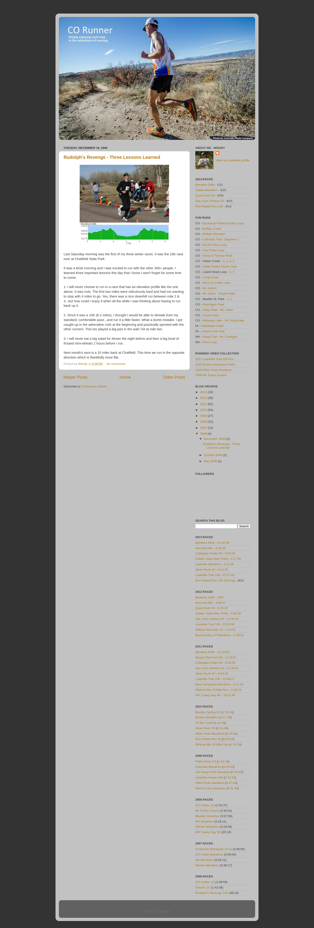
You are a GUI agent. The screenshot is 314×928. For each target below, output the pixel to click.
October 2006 (213, 455)
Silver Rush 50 (205, 569)
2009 (204, 415)
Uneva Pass (211, 315)
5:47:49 (231, 783)
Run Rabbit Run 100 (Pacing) (215, 580)
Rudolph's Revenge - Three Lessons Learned (112, 157)
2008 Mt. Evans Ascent (210, 375)
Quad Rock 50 (205, 195)
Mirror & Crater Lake (216, 282)
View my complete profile (232, 160)
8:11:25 (223, 569)
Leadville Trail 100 (207, 575)
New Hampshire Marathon (213, 684)
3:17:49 (225, 717)
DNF (220, 597)
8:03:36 (230, 553)
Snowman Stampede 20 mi (213, 849)
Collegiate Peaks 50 (208, 553)
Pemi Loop (210, 342)
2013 (204, 392)
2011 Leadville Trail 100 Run (214, 359)
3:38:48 (237, 772)
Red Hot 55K (204, 548)
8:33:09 (230, 662)
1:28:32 (239, 635)
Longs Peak (211, 277)
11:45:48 (223, 542)
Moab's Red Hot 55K (209, 657)
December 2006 (215, 439)
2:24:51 (231, 629)
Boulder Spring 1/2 (208, 712)
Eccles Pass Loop (215, 244)
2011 (204, 404)
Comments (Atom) (94, 386)
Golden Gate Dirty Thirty (211, 558)
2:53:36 (230, 777)
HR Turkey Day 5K (208, 695)
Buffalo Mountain (214, 234)
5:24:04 (231, 733)
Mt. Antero (210, 288)
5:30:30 (236, 613)
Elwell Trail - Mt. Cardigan (220, 336)
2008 (204, 421)
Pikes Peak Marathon (209, 733)
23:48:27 (229, 679)
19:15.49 (229, 695)
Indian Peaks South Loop (220, 266)
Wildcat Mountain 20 (209, 629)
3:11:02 (238, 684)
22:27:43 (229, 575)
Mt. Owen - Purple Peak (219, 293)
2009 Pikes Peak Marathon (213, 370)
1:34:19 (223, 761)
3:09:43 (228, 767)
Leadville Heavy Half (209, 777)
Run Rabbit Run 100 (209, 206)
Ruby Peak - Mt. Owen (218, 310)
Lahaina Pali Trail (213, 331)
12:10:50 (223, 652)
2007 (204, 427)
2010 (204, 410)
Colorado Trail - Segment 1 (221, 239)
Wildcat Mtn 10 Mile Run (211, 744)
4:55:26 (220, 548)
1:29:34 (227, 712)
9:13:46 (222, 728)
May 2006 (211, 461)
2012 (204, 398)
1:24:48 (220, 722)
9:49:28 (228, 739)
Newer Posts (75, 377)
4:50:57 (220, 603)
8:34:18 (223, 673)
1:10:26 (235, 744)
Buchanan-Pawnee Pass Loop (223, 223)
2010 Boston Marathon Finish (215, 364)
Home (125, 377)
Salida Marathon (206, 190)
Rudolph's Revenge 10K (211, 893)
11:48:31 (233, 668)
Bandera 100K (205, 542)
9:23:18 (222, 608)
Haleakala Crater (212, 326)
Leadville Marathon (208, 564)
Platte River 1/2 (205, 761)
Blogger (165, 911)
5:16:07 (231, 657)
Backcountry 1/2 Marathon (213, 635)
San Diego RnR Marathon (212, 772)
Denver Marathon (207, 826)
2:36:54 (236, 689)
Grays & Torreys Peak (217, 255)
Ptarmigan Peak (213, 304)
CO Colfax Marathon (209, 854)
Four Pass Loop (213, 250)
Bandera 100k (204, 184)
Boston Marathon (207, 717)
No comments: (116, 364)
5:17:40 (236, 558)
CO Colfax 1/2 (205, 805)
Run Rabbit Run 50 (208, 739)
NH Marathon (204, 821)
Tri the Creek (204, 722)
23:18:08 (229, 624)
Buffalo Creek (212, 228)
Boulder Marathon (207, 816)
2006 (204, 433)
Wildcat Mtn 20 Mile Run (211, 689)
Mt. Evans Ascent (207, 810)
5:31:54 (233, 788)
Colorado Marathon (208, 767)
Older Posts (174, 377)
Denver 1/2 (202, 887)
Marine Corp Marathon (210, 788)
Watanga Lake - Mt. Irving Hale (224, 320)
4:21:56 (229, 564)
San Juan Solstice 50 (209, 201)
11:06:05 (233, 619)
